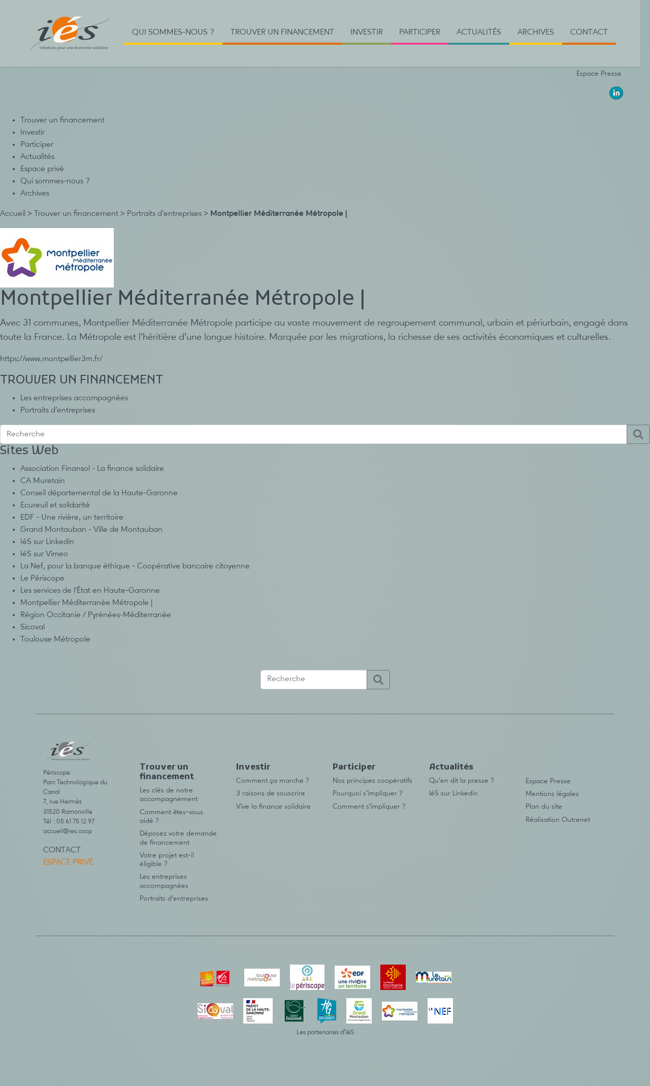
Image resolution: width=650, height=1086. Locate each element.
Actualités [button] (479, 32)
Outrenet (576, 819)
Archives (34, 193)
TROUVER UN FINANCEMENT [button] (282, 32)
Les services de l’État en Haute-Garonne (90, 591)
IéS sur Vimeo (44, 554)
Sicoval (32, 627)
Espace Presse (599, 73)
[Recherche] (313, 434)
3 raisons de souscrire (270, 793)
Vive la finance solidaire (273, 806)
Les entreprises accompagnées (74, 398)
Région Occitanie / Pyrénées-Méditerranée (95, 615)
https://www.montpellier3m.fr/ (51, 359)
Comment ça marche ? (272, 780)
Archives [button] (535, 32)
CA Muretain (42, 481)
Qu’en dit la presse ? (461, 780)
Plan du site (544, 806)
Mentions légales (552, 793)
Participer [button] (419, 32)
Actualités (37, 157)
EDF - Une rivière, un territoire (71, 518)
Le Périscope (42, 578)
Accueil (12, 214)
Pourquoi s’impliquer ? (368, 793)
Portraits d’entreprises (164, 214)
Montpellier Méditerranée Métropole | (86, 603)
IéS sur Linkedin (47, 542)
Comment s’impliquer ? (369, 806)
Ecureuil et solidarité (55, 505)
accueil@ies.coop (67, 831)
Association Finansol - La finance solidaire (92, 469)
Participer (36, 145)
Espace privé (42, 169)
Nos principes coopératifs (372, 780)
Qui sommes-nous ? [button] (173, 32)
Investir (32, 133)
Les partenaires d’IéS (325, 1032)
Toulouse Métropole (55, 639)
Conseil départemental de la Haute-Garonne (99, 493)
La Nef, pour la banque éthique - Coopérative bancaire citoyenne (135, 566)
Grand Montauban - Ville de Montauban (91, 530)
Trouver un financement (62, 120)
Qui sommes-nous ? (55, 181)
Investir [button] (366, 32)
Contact (589, 32)
